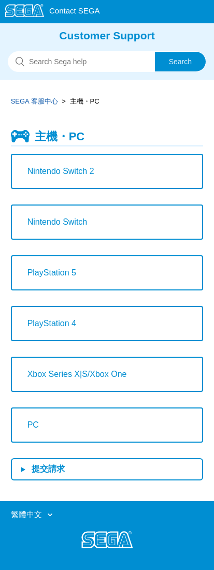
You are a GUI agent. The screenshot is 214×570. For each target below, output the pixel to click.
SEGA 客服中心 (34, 101)
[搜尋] (107, 61)
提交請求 (48, 468)
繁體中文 (27, 514)
